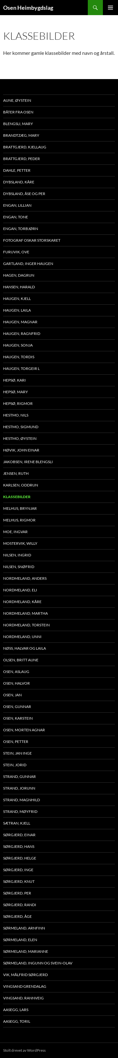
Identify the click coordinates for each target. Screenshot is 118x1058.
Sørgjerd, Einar (19, 834)
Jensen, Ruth (16, 473)
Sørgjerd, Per (17, 893)
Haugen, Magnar (20, 321)
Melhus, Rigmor (19, 520)
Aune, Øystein (17, 100)
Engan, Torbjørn (20, 228)
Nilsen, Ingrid (17, 555)
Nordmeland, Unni (22, 636)
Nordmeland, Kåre (22, 601)
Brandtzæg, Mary (21, 135)
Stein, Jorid (14, 764)
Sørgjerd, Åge (17, 916)
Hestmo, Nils (15, 415)
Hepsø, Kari (14, 380)
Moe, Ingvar (15, 531)
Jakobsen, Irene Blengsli (28, 461)
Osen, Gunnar (17, 706)
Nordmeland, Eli (20, 590)
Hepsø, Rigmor (18, 403)
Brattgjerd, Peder (21, 158)
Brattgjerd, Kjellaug (24, 147)
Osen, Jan (12, 695)
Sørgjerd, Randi (19, 904)
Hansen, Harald (19, 287)
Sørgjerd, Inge (18, 869)
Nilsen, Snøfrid (18, 566)
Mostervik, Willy (20, 543)
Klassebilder (17, 496)
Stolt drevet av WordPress (24, 1050)
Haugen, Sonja (18, 345)
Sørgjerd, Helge (19, 858)
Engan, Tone (15, 217)
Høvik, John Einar (21, 450)
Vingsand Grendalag (24, 986)
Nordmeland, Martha (25, 613)
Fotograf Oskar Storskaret (31, 240)
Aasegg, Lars (15, 1009)
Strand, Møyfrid (20, 811)
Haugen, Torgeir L (21, 368)
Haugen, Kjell (17, 298)
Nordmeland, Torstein (26, 625)
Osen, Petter (15, 741)
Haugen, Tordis (18, 356)
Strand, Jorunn (19, 788)
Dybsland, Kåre (18, 182)
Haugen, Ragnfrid (21, 333)
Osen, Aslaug (16, 671)
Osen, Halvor (16, 683)
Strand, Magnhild (21, 799)
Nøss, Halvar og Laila (24, 648)
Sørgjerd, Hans (18, 846)
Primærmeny (110, 7)
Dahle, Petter (17, 170)
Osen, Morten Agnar (24, 729)
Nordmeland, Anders (25, 578)
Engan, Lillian (17, 205)
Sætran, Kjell (16, 823)
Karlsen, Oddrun (20, 485)
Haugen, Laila (17, 310)
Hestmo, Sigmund (20, 426)
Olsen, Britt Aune (20, 660)
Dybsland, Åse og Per (24, 193)
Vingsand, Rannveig (23, 998)
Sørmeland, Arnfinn (24, 928)
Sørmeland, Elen (20, 939)
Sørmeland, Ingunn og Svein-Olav (37, 963)
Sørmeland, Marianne (25, 951)
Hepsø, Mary (15, 391)
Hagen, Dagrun (18, 275)
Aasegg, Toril (16, 1021)
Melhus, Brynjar (20, 508)
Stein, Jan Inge (17, 753)
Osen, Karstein (18, 718)
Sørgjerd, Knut (19, 881)
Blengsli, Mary (18, 123)
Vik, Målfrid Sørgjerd (25, 974)
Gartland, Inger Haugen (28, 263)
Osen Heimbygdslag (28, 7)
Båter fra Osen (18, 112)
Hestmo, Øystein (20, 438)
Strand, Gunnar (19, 776)
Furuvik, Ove (16, 252)
